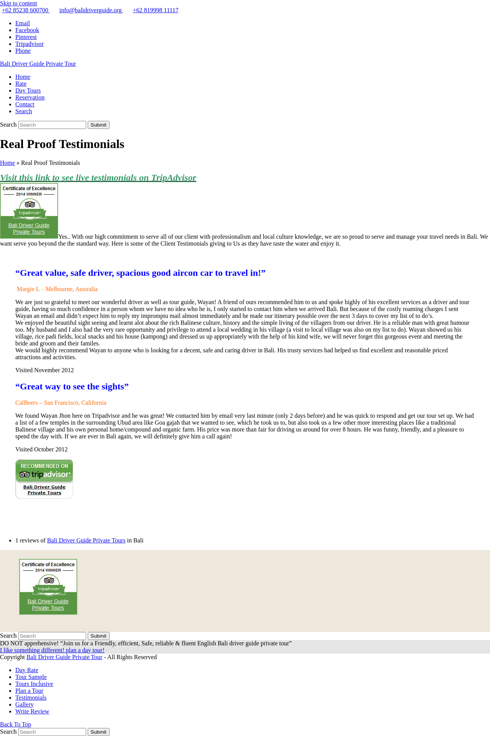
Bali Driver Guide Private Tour (38, 63)
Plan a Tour (29, 690)
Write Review (32, 711)
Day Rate (26, 670)
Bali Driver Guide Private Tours (86, 540)
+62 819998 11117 (155, 10)
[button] (23, 111)
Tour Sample (31, 677)
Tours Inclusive (34, 684)
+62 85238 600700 (26, 10)
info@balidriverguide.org (91, 10)
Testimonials (31, 697)
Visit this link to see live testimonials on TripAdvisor (98, 177)
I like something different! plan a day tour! (52, 650)
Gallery (24, 704)
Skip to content (18, 3)
